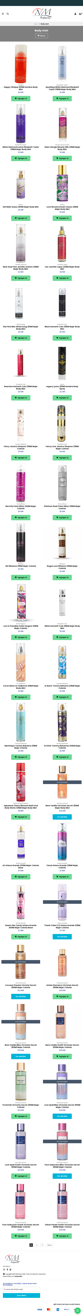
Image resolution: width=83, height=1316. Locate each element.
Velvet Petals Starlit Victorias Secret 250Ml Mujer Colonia (62, 1231)
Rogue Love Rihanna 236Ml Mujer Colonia (62, 569)
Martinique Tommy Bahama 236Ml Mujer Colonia (20, 750)
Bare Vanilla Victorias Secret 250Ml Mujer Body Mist (62, 810)
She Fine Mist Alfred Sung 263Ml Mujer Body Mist (21, 329)
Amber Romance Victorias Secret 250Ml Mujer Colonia (62, 990)
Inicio (36, 24)
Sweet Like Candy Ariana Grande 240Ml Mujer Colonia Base (21, 930)
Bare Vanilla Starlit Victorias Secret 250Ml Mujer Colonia (62, 1050)
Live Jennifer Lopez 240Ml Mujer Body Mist (62, 269)
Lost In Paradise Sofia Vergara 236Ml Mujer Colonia (21, 629)
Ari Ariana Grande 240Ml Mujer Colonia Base (21, 870)
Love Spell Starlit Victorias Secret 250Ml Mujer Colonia (21, 1171)
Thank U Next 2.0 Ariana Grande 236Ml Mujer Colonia (62, 930)
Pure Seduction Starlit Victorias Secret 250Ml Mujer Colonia (20, 1231)
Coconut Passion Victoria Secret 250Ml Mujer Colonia (21, 990)
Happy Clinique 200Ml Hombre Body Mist (20, 88)
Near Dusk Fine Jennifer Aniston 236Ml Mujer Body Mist (20, 269)
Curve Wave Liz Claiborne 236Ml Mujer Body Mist (20, 690)
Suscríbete (21, 1301)
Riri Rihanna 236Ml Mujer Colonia (20, 568)
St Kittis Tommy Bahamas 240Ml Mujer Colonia (62, 750)
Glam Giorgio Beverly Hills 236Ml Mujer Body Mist (62, 148)
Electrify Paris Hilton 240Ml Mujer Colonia (21, 509)
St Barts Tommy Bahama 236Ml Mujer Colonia (62, 690)
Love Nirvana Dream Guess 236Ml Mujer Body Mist (62, 208)
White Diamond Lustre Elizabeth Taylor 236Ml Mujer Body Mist (20, 148)
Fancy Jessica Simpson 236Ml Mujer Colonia (20, 449)
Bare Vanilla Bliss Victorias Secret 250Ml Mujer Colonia (21, 1050)
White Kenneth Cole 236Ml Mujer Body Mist (62, 629)
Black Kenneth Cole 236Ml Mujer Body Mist (62, 329)
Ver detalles (62, 820)
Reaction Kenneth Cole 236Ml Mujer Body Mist (21, 389)
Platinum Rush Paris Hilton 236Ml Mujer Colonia (62, 509)
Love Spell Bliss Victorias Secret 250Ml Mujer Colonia (62, 1111)
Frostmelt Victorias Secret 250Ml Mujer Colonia (21, 1111)
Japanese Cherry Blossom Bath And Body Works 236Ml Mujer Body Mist (20, 810)
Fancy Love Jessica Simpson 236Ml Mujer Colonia (62, 449)
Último (49, 1250)
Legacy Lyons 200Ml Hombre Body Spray (62, 389)
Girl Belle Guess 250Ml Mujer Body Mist (21, 208)
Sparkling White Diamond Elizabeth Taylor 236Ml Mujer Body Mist (62, 88)
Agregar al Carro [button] (21, 99)
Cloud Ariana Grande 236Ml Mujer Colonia (62, 870)
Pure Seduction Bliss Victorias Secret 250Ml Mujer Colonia (62, 1171)
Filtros (41, 36)
